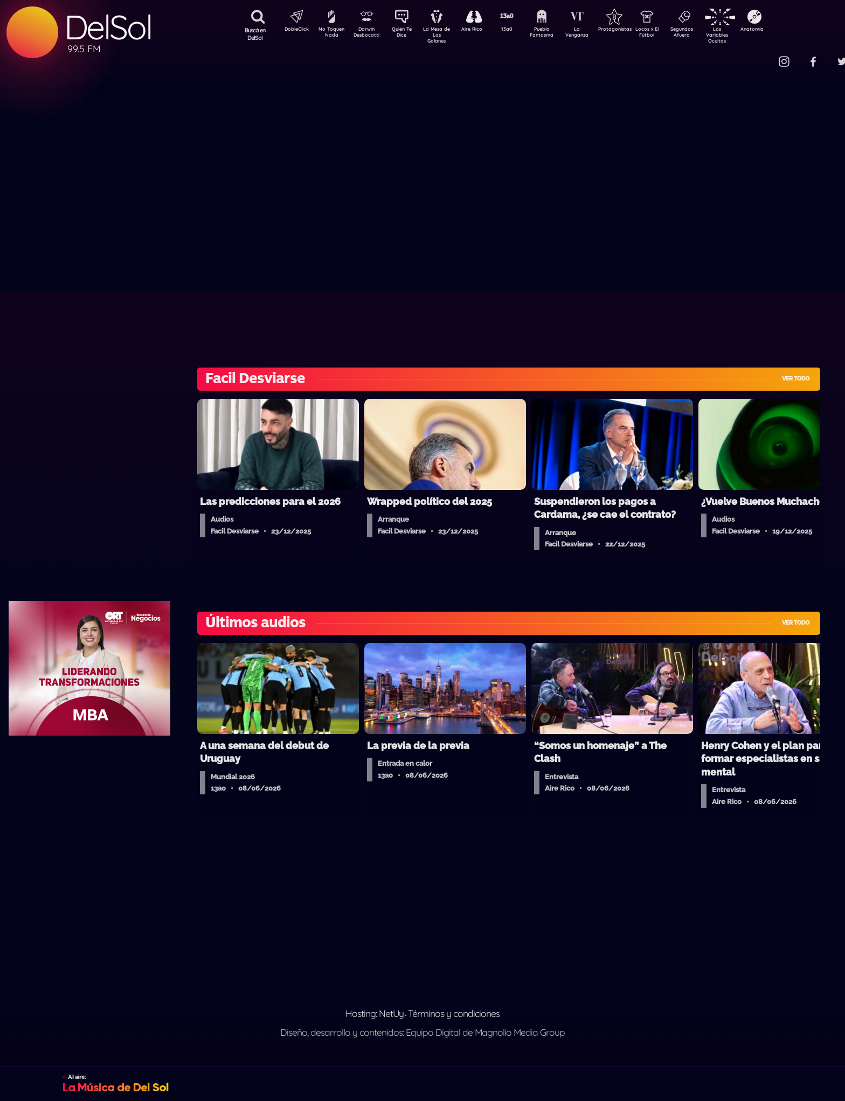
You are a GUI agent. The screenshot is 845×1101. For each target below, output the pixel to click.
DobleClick (292, 30)
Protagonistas (632, 30)
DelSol (107, 27)
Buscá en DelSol (255, 33)
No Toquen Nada (330, 33)
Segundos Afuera (707, 33)
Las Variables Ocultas (746, 34)
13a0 (519, 30)
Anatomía (783, 30)
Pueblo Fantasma (556, 33)
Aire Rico (481, 30)
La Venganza (595, 33)
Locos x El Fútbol (670, 33)
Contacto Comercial (762, 55)
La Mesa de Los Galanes (444, 34)
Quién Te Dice (406, 33)
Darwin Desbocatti (368, 33)
